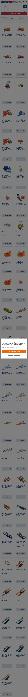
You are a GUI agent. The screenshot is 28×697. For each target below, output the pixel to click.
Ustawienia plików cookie (14, 355)
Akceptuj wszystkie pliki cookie (14, 351)
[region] (14, 348)
